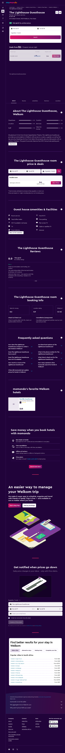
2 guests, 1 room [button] (16, 33)
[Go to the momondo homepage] (11, 2)
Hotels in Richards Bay (17, 675)
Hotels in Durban (15, 666)
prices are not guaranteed (45, 696)
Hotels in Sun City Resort (17, 663)
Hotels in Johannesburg (17, 661)
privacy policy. (38, 625)
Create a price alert (32, 459)
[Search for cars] (3, 14)
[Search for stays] (3, 11)
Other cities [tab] (15, 650)
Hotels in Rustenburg (16, 682)
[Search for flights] (3, 7)
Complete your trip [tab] (51, 650)
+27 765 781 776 (14, 20)
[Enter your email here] (37, 613)
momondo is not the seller (36, 702)
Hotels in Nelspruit (16, 670)
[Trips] (3, 23)
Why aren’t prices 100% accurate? (36, 708)
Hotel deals (12, 7)
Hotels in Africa (20, 7)
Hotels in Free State (42, 7)
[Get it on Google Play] (53, 721)
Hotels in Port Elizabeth (17, 677)
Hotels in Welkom (53, 7)
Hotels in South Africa (31, 7)
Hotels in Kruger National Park (19, 680)
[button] (3, 2)
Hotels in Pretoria (15, 673)
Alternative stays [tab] (26, 650)
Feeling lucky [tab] (38, 650)
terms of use (30, 625)
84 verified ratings (25, 23)
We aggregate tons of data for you (36, 705)
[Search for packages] (3, 18)
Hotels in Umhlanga (16, 668)
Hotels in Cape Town (16, 658)
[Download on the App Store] (53, 725)
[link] (35, 466)
